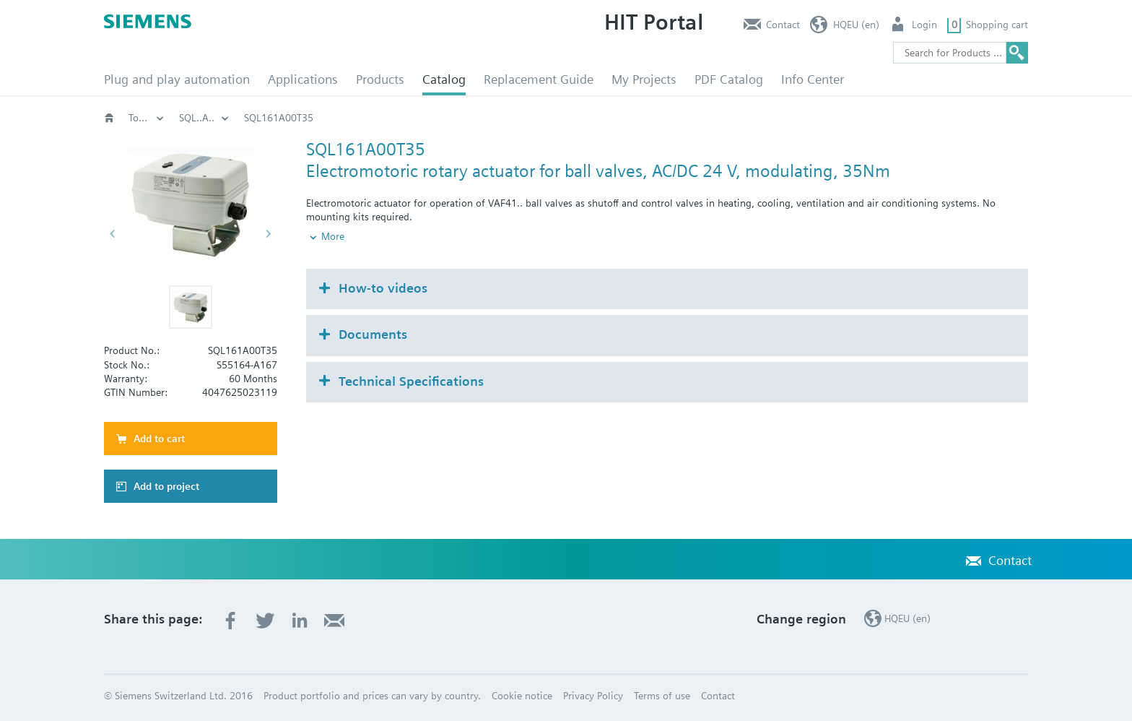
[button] (190, 307)
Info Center (812, 79)
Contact (783, 24)
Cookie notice (522, 695)
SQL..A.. (879, 118)
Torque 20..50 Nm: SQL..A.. (771, 118)
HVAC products (147, 118)
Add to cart (159, 438)
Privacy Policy (593, 695)
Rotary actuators (644, 118)
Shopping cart (997, 24)
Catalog (444, 79)
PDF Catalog (729, 79)
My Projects (643, 79)
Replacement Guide (538, 79)
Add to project (166, 486)
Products (380, 79)
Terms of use (662, 695)
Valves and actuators (384, 118)
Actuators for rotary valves (519, 118)
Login (924, 24)
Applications (303, 79)
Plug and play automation (177, 79)
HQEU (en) (856, 24)
